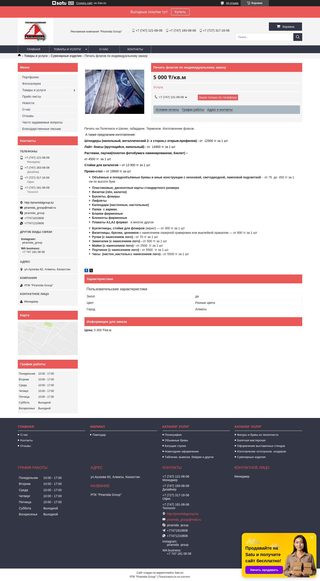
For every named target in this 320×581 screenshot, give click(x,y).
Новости (28, 103)
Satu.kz (178, 572)
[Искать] (297, 37)
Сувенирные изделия (66, 56)
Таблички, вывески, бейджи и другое (189, 457)
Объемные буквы (176, 440)
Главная (33, 49)
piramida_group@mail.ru (40, 207)
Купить (180, 12)
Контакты (135, 49)
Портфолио (30, 77)
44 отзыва (232, 3)
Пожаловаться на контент (174, 576)
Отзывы (28, 116)
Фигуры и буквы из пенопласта (257, 434)
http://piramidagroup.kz (39, 202)
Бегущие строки (175, 446)
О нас (103, 49)
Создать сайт (84, 3)
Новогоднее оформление (182, 451)
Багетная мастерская (251, 440)
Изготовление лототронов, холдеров (261, 451)
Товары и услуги (67, 49)
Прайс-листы (31, 96)
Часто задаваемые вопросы (42, 122)
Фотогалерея (31, 83)
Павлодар (99, 434)
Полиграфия (173, 434)
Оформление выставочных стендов (261, 446)
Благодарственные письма (41, 129)
